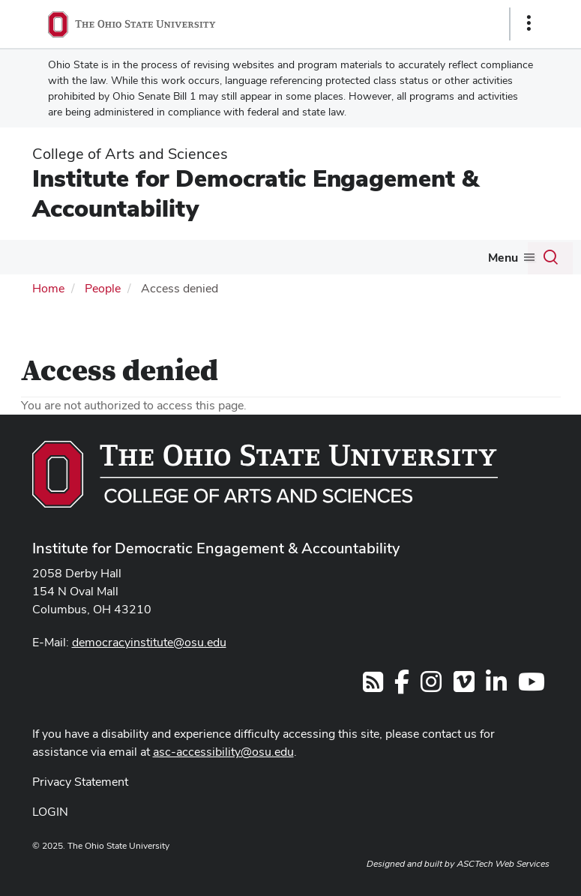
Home (48, 288)
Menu (503, 257)
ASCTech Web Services (503, 864)
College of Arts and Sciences (130, 153)
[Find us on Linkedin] (496, 686)
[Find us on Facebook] (401, 686)
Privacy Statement (80, 782)
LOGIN (50, 812)
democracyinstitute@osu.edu (149, 642)
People (103, 288)
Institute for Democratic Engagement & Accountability (255, 193)
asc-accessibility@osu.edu (223, 752)
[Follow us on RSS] (373, 686)
